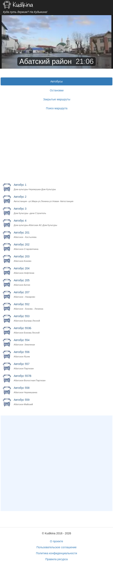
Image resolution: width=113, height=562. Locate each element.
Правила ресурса (56, 559)
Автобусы (56, 81)
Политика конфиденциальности (56, 553)
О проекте (56, 541)
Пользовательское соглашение (56, 547)
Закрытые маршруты (56, 99)
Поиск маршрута (56, 108)
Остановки (57, 90)
